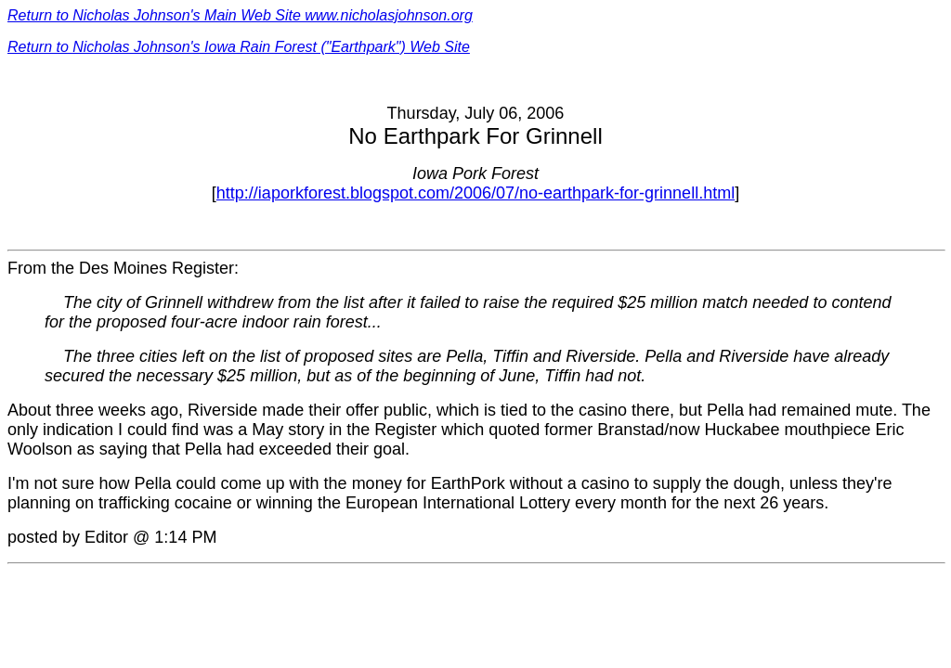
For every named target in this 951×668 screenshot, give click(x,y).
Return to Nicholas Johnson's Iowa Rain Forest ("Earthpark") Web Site (238, 47)
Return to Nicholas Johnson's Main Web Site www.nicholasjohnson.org (240, 15)
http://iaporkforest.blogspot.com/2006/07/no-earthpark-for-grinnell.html (475, 193)
